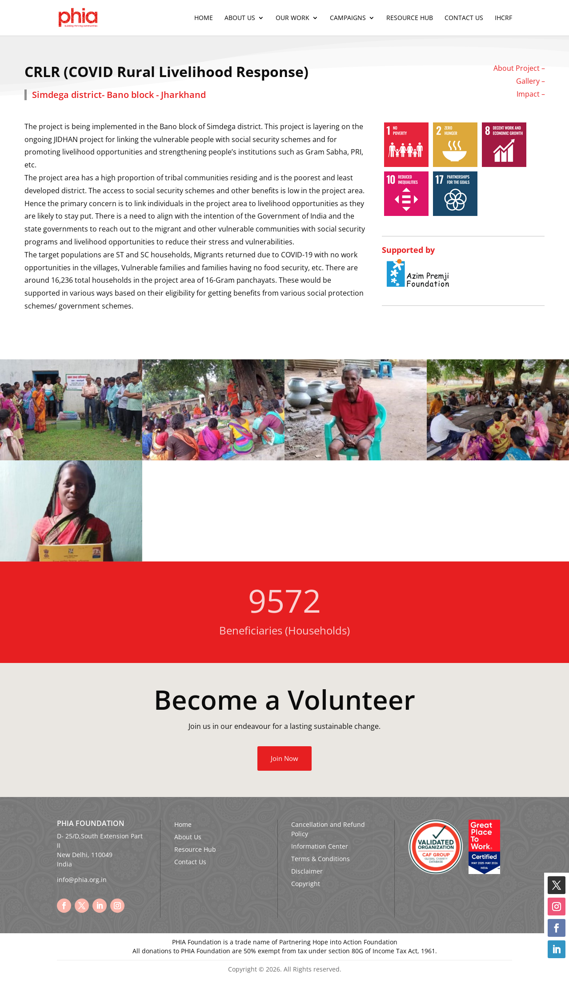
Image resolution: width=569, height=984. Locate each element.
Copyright (305, 883)
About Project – (519, 68)
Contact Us (464, 18)
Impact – (531, 94)
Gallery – (530, 81)
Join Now (284, 758)
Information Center (319, 846)
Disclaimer (307, 871)
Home (203, 18)
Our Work (292, 18)
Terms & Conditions (320, 858)
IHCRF (503, 18)
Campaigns (348, 18)
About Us (239, 18)
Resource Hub (409, 18)
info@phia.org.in (82, 879)
